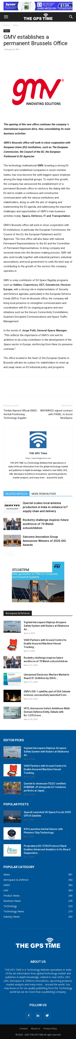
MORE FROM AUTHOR (44, 493)
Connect (23, 1028)
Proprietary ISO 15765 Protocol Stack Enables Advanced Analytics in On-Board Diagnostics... (47, 849)
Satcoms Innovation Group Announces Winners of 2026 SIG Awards (44, 541)
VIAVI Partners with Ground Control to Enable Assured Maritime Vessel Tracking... (45, 643)
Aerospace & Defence (18, 613)
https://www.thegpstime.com (38, 458)
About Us (35, 1028)
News (15, 25)
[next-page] (11, 554)
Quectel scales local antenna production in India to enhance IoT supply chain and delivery (45, 507)
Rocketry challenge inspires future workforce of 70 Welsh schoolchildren (46, 524)
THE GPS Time (38, 453)
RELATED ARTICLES (16, 493)
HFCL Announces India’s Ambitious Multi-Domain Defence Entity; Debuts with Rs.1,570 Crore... (47, 712)
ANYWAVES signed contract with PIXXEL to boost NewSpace (56, 414)
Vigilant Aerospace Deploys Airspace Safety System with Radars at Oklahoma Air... (46, 626)
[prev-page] (5, 554)
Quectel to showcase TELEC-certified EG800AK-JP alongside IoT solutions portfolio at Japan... (45, 787)
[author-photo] (38, 448)
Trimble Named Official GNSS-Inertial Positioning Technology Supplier (20, 414)
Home (6, 25)
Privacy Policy (50, 1028)
